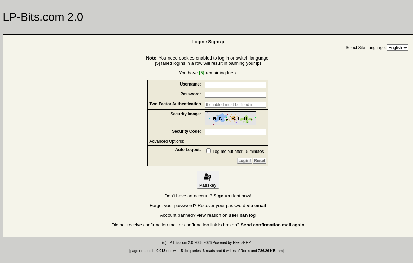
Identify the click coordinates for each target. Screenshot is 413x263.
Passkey (207, 180)
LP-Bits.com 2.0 (180, 242)
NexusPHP (242, 242)
